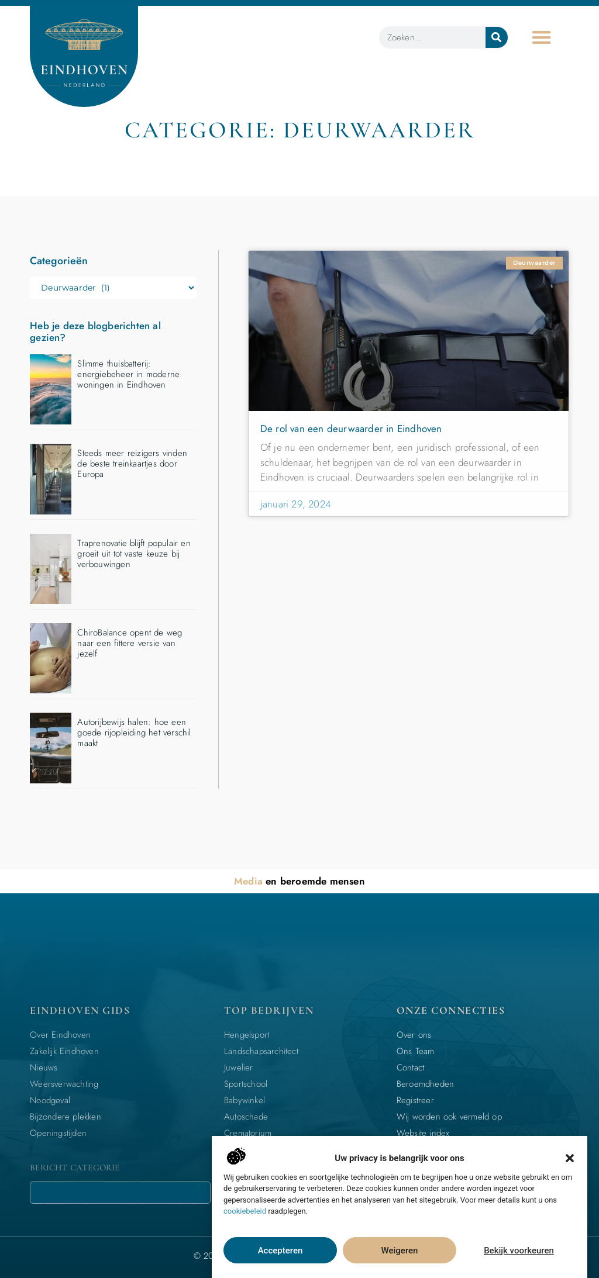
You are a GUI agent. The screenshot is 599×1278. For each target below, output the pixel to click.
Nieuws (43, 1067)
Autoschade (246, 1116)
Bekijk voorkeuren (519, 1250)
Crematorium (247, 1133)
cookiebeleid (244, 1211)
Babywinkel (244, 1100)
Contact (410, 1067)
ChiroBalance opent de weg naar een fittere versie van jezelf (129, 643)
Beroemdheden (425, 1083)
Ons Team (416, 1051)
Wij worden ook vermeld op (449, 1116)
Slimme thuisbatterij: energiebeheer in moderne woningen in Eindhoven (128, 374)
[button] (570, 1158)
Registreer (415, 1100)
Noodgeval (50, 1100)
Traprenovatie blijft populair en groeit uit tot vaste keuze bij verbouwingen (133, 554)
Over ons (414, 1034)
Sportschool (245, 1083)
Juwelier (238, 1067)
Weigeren (399, 1250)
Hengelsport (246, 1034)
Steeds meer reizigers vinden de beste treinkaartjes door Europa (132, 464)
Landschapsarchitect (261, 1051)
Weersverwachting (64, 1083)
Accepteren (280, 1250)
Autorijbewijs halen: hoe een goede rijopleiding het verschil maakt (134, 732)
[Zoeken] (497, 37)
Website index (423, 1133)
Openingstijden (58, 1133)
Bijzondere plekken (65, 1116)
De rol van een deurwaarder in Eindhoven (351, 429)
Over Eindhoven (60, 1034)
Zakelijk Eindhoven (64, 1051)
